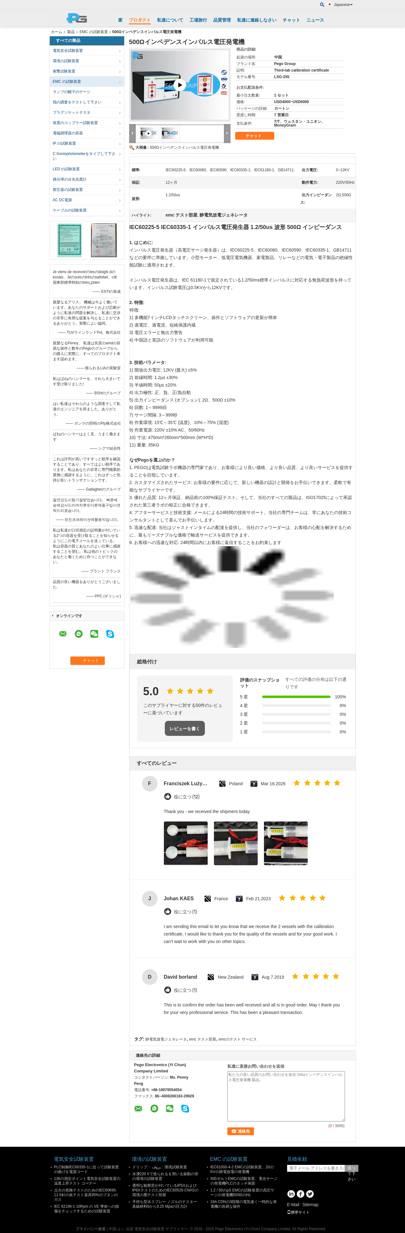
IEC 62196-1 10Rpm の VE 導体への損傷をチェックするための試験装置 (86, 1208)
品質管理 (222, 19)
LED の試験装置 (66, 169)
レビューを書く (185, 728)
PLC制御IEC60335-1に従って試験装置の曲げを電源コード (86, 1169)
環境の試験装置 (66, 61)
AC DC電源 (62, 200)
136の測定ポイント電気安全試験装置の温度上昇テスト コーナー (87, 1181)
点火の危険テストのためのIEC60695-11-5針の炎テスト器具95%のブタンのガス (86, 1195)
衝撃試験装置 (64, 71)
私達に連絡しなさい (256, 19)
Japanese (343, 4)
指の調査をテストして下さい (77, 102)
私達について (170, 19)
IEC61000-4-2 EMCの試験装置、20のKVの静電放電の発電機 (242, 1169)
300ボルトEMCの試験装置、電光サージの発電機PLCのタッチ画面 (244, 1181)
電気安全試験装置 (68, 50)
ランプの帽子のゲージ (71, 92)
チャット (291, 20)
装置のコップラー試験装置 (75, 123)
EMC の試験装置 (94, 32)
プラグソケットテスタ (71, 112)
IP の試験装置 (64, 143)
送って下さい (351, 1169)
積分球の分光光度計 (70, 179)
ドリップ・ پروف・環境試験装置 (159, 1167)
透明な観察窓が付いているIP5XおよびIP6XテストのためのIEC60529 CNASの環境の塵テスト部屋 (165, 1190)
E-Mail (293, 1204)
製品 (71, 32)
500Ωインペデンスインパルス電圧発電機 (184, 147)
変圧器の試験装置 (68, 189)
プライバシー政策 (91, 1229)
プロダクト (140, 19)
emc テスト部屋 (202, 1039)
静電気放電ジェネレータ (166, 1039)
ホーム (56, 32)
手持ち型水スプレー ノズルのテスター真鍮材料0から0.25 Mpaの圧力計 (164, 1204)
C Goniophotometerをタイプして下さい (84, 156)
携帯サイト (298, 1212)
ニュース (315, 19)
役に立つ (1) (185, 912)
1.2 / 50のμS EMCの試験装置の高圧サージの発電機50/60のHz (242, 1192)
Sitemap (310, 1204)
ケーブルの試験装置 (70, 210)
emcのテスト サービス (238, 1039)
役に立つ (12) (187, 797)
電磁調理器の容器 (68, 133)
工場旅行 (198, 19)
